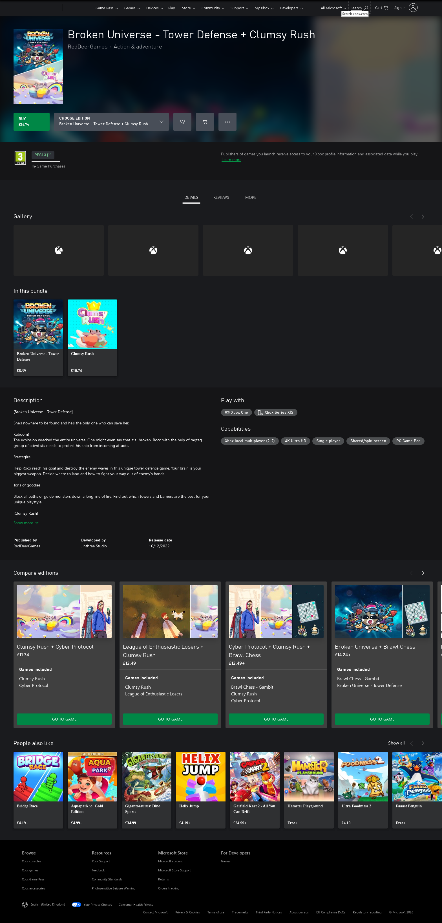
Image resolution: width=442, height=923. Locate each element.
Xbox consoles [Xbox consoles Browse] (31, 861)
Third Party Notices (269, 912)
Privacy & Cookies (187, 912)
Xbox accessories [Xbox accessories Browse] (33, 888)
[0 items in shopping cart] (381, 7)
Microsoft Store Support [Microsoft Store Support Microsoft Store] (174, 870)
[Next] (422, 217)
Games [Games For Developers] (226, 861)
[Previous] (411, 217)
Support (237, 7)
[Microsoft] (41, 8)
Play (171, 7)
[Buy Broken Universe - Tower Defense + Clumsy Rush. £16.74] (32, 122)
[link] (38, 337)
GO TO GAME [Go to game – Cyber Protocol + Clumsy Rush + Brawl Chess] (276, 719)
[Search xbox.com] (359, 7)
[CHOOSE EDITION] (111, 122)
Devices (152, 7)
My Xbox (262, 7)
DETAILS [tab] (191, 197)
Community (211, 7)
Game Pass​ (105, 7)
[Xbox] (78, 8)
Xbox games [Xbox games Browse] (30, 870)
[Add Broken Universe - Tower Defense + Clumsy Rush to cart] (205, 122)
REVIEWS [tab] (221, 197)
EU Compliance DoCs (330, 912)
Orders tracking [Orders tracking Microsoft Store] (168, 888)
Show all (396, 743)
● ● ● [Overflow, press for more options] (227, 121)
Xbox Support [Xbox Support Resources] (101, 861)
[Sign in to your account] (405, 7)
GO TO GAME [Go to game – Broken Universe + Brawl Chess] (382, 719)
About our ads (299, 912)
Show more (26, 522)
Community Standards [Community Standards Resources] (107, 879)
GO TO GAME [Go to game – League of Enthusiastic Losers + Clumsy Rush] (170, 719)
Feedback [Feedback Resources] (98, 870)
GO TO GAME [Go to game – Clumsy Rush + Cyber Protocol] (64, 719)
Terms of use (215, 912)
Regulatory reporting (367, 912)
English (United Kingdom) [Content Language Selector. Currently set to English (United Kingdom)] (47, 904)
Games (130, 7)
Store (186, 7)
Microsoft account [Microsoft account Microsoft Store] (170, 861)
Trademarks (240, 912)
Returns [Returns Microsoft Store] (163, 879)
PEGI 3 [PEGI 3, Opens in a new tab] (43, 155)
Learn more (231, 159)
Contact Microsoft (155, 912)
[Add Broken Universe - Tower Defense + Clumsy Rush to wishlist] (182, 122)
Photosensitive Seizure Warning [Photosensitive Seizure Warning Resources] (113, 888)
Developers (289, 7)
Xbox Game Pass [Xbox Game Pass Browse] (33, 879)
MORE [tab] (250, 197)
